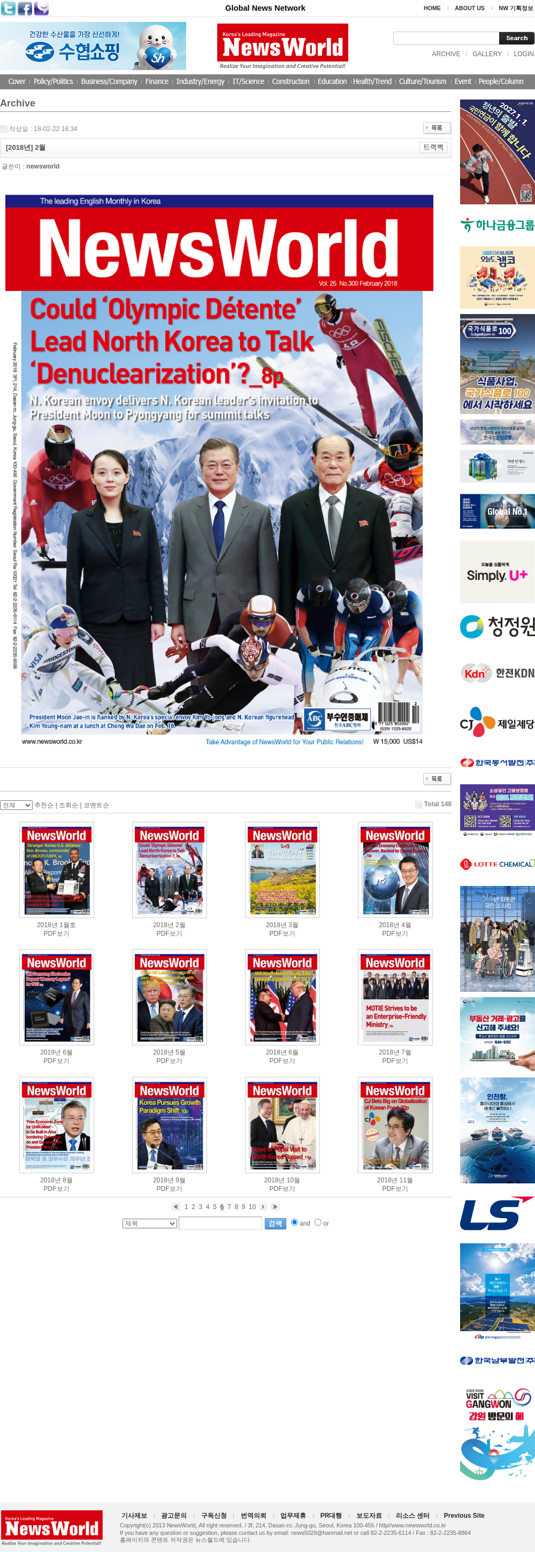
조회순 (68, 805)
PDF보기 (57, 933)
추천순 (44, 805)
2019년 (50, 1052)
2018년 (47, 925)
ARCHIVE (446, 54)
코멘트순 (96, 805)
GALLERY (487, 54)
